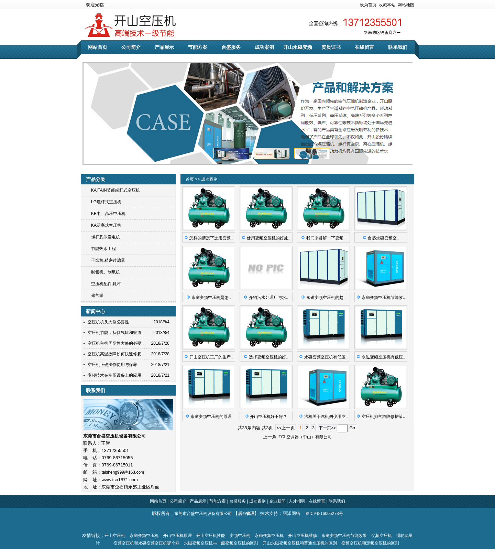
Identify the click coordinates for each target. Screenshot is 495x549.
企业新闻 (276, 501)
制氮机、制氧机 (105, 272)
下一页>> (327, 428)
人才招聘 (297, 501)
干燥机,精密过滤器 (108, 260)
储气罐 (97, 295)
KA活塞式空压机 (106, 225)
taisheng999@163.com (122, 472)
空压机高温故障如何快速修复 (114, 354)
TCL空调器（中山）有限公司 (304, 436)
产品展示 (164, 47)
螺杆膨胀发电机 (105, 237)
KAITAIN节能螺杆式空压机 (115, 190)
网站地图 (406, 4)
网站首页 (97, 47)
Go (352, 428)
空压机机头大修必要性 (108, 322)
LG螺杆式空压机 (106, 202)
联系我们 (397, 47)
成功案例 (264, 47)
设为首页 (368, 4)
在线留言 (364, 47)
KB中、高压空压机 (108, 213)
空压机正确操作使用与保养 (112, 364)
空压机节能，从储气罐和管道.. (116, 332)
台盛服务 (231, 47)
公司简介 (131, 47)
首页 (190, 179)
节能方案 (197, 47)
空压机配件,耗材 (106, 283)
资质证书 (331, 47)
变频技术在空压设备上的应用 (114, 375)
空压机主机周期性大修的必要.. (116, 343)
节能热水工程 (103, 248)
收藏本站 (387, 4)
